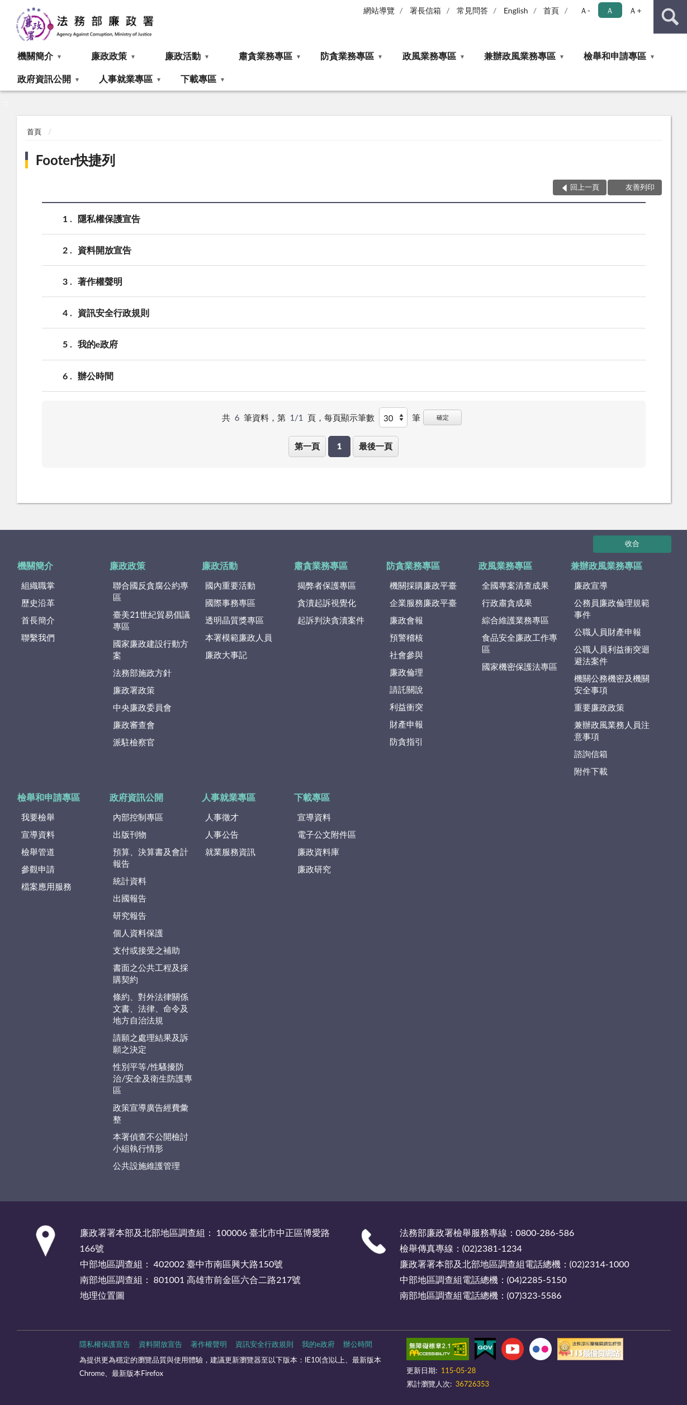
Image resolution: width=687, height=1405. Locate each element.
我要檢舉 (38, 817)
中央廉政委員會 (142, 707)
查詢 (670, 17)
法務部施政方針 (142, 673)
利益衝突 (406, 707)
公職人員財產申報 (607, 632)
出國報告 (129, 898)
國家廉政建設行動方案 (150, 649)
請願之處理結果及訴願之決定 (150, 1043)
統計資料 (129, 881)
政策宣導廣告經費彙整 (150, 1113)
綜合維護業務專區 (515, 620)
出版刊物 (129, 834)
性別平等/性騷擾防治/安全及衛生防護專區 (152, 1078)
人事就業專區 (126, 78)
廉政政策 (109, 55)
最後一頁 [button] (375, 446)
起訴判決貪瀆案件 (330, 620)
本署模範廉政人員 (238, 637)
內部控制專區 (138, 817)
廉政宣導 (591, 585)
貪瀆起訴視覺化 (326, 603)
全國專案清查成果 (515, 585)
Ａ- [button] (585, 10)
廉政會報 (406, 620)
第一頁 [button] (307, 446)
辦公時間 (95, 375)
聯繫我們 (38, 637)
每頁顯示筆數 (349, 417)
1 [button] (339, 446)
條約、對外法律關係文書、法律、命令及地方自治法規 (150, 1008)
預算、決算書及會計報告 (150, 857)
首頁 (551, 10)
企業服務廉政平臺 (423, 603)
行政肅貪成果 (507, 603)
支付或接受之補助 (146, 950)
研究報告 (129, 915)
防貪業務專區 (347, 55)
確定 (443, 417)
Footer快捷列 (75, 160)
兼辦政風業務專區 (520, 55)
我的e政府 (98, 343)
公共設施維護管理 (146, 1165)
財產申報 (406, 724)
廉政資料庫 (318, 852)
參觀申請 (38, 869)
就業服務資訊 (230, 852)
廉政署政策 (134, 690)
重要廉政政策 (599, 707)
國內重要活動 (230, 585)
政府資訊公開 (44, 78)
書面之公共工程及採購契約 (150, 973)
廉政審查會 (134, 725)
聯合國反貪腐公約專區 (150, 591)
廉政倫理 (406, 672)
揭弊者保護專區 (326, 585)
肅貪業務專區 (265, 55)
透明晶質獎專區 (234, 620)
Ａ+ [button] (635, 10)
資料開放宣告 (104, 249)
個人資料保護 (138, 933)
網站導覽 (379, 10)
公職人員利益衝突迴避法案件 (612, 655)
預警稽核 (406, 637)
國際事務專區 (230, 603)
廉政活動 (183, 55)
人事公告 (222, 834)
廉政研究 (314, 869)
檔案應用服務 (46, 886)
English (516, 10)
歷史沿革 (38, 603)
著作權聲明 (100, 281)
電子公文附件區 (326, 834)
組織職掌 (38, 585)
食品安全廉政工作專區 (519, 643)
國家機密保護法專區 (519, 666)
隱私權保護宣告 (109, 218)
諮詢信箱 (591, 754)
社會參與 (406, 655)
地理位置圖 (102, 1295)
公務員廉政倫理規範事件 (612, 608)
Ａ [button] (610, 10)
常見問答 (472, 10)
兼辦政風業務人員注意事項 (612, 730)
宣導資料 (38, 834)
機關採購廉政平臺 (423, 585)
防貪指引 (406, 741)
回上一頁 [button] (584, 186)
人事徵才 (222, 817)
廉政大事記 (226, 655)
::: (9, 8)
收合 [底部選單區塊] (632, 543)
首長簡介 (38, 620)
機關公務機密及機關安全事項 (612, 684)
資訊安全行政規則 (113, 312)
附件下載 (591, 771)
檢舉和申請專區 (615, 55)
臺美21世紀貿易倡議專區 (151, 620)
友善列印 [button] (640, 186)
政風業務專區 (429, 55)
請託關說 (406, 689)
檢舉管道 (38, 852)
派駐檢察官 (134, 742)
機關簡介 (35, 55)
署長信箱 (425, 10)
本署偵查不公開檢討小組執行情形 (150, 1142)
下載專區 (198, 78)
